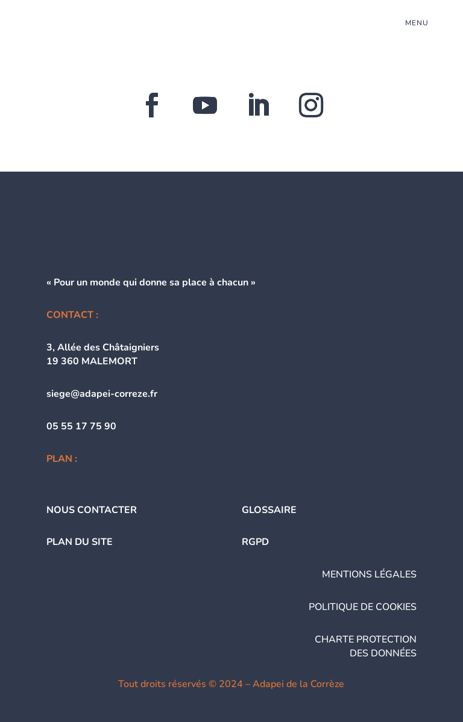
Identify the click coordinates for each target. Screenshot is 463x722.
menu (417, 23)
